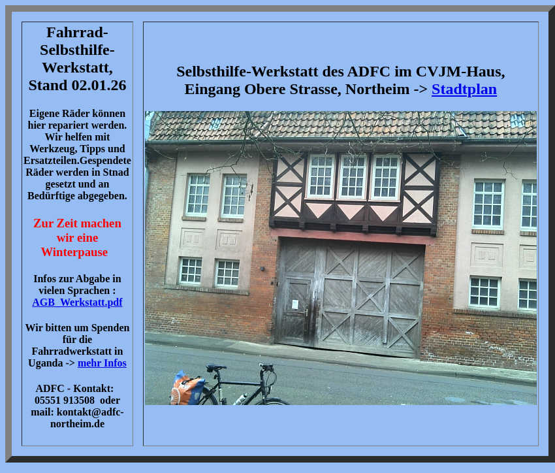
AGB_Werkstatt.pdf (77, 302)
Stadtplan (464, 88)
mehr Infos (102, 362)
